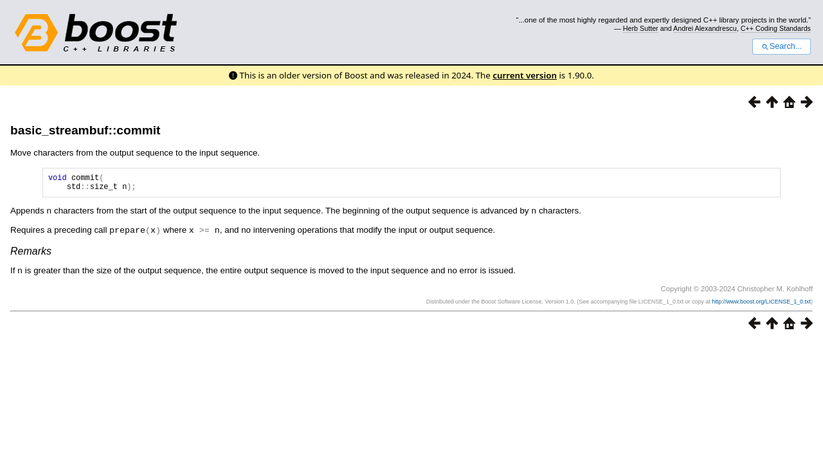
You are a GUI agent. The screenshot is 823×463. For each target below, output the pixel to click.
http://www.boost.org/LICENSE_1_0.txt (761, 303)
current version (525, 75)
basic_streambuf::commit (85, 130)
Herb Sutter (640, 28)
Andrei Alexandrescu (705, 28)
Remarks (30, 253)
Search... (781, 46)
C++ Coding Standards (776, 28)
